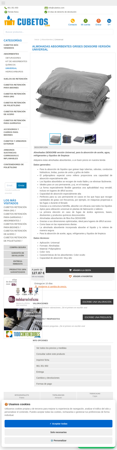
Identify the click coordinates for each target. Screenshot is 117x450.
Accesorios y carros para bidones (11, 132)
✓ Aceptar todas (58, 423)
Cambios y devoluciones (48, 378)
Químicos (10, 65)
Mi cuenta (85, 22)
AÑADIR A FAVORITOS (80, 276)
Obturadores (13, 58)
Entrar (98, 22)
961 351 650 (42, 366)
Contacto (72, 22)
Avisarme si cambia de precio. (51, 286)
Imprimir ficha (42, 360)
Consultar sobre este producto (50, 354)
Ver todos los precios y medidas (51, 348)
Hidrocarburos (14, 71)
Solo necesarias (58, 432)
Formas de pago (44, 384)
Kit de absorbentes (16, 61)
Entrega (40, 372)
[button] (109, 56)
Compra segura (18, 247)
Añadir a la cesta (80, 270)
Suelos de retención (15, 79)
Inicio (37, 39)
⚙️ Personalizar (58, 440)
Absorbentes (11, 54)
